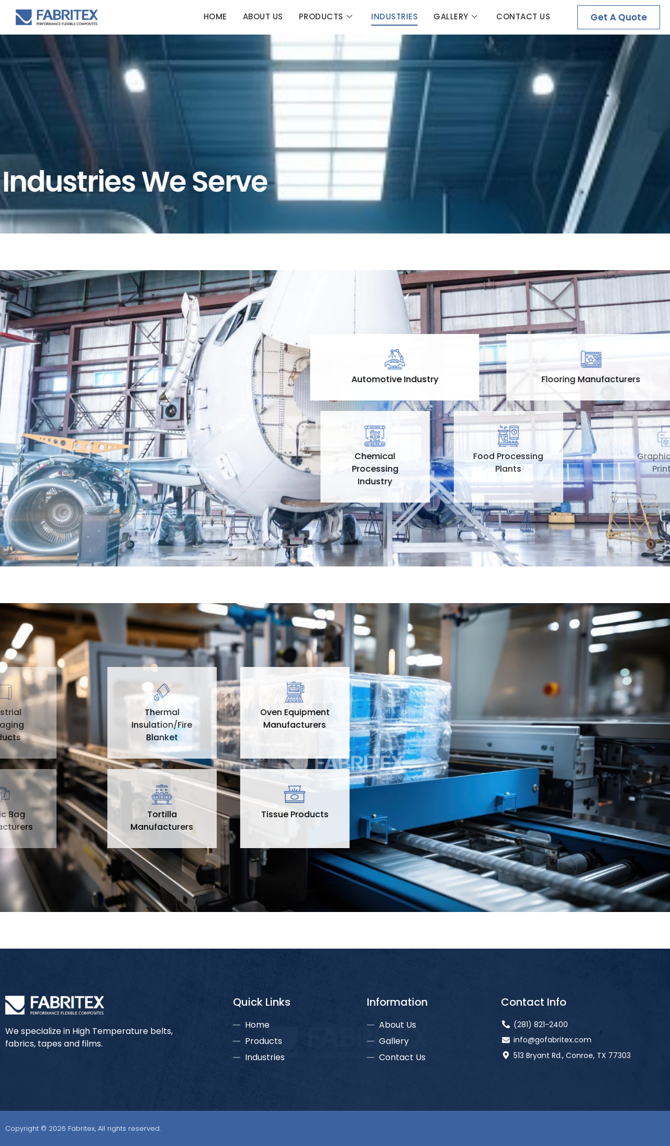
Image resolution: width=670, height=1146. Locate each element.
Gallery (455, 17)
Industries (394, 16)
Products (326, 17)
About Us (263, 16)
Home (215, 16)
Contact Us (523, 16)
